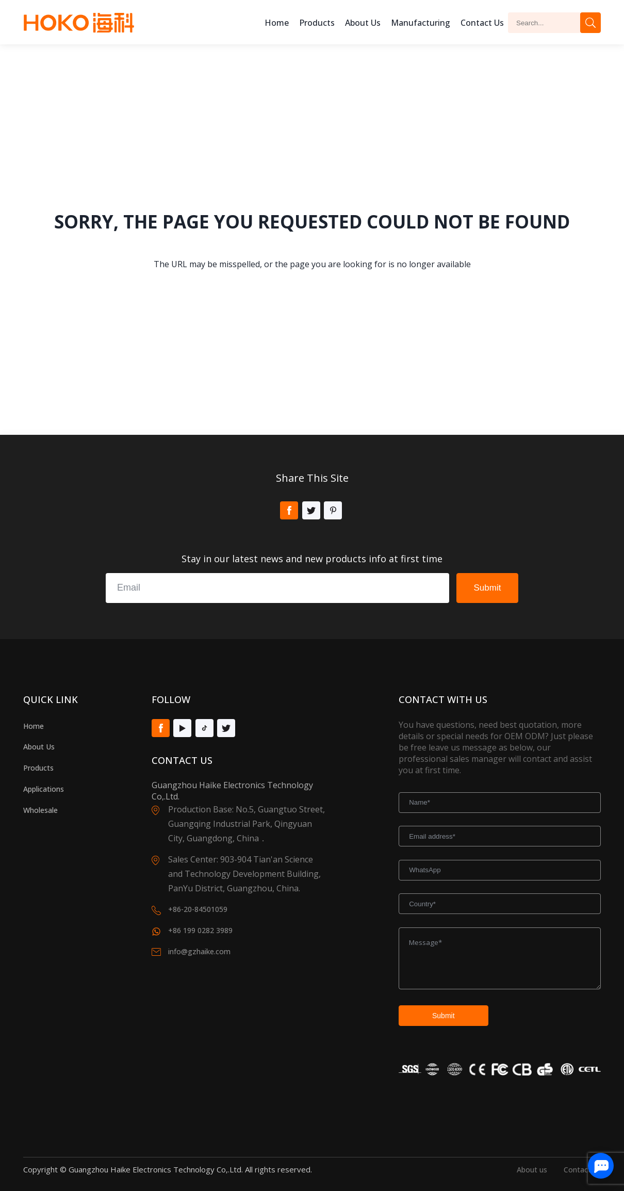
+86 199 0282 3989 (200, 930)
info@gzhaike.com (199, 951)
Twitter (311, 510)
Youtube (182, 728)
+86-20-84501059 (197, 909)
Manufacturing (420, 22)
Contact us (582, 1169)
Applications (43, 789)
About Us (39, 747)
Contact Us (482, 22)
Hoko (79, 22)
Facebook (289, 510)
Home (277, 22)
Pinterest (333, 510)
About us (363, 22)
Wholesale (40, 810)
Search (590, 22)
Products (317, 22)
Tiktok (204, 728)
